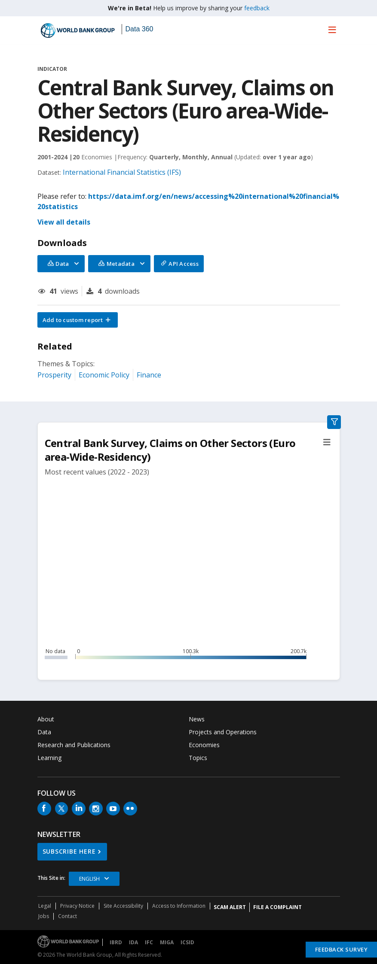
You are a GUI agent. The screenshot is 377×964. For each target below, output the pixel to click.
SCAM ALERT (230, 907)
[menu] (332, 29)
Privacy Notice (77, 905)
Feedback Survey (341, 949)
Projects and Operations (223, 732)
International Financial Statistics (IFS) (122, 172)
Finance (149, 375)
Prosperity (54, 375)
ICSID (187, 942)
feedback (257, 8)
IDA (133, 942)
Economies (204, 745)
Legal (44, 905)
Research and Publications (73, 745)
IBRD (116, 942)
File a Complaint (277, 907)
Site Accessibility (123, 905)
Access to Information (178, 905)
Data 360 (139, 29)
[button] (77, 320)
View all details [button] (63, 222)
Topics (198, 758)
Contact (67, 916)
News (197, 719)
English (89, 878)
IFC (149, 942)
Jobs (43, 916)
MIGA (167, 942)
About (45, 719)
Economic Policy (104, 375)
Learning (49, 758)
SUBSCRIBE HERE (69, 851)
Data (44, 732)
